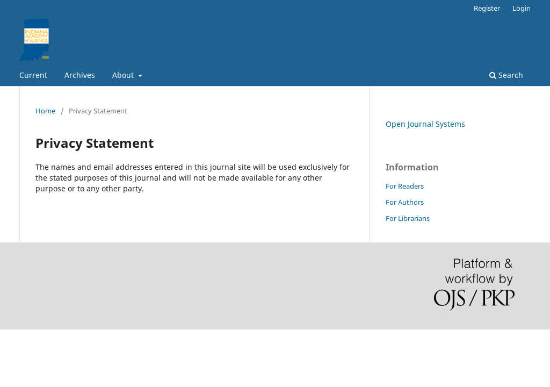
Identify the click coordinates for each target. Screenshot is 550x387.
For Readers (405, 186)
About (124, 75)
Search (506, 75)
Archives (79, 75)
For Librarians (408, 218)
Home (45, 111)
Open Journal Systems (425, 124)
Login (521, 8)
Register (487, 8)
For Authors (405, 202)
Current (33, 75)
